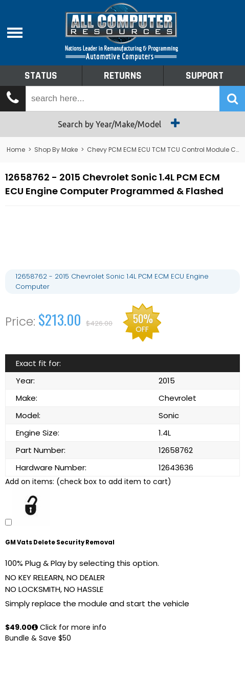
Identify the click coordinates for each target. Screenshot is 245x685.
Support (205, 75)
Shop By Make (56, 149)
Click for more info (69, 627)
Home (16, 149)
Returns (123, 75)
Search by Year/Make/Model (122, 123)
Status (41, 75)
